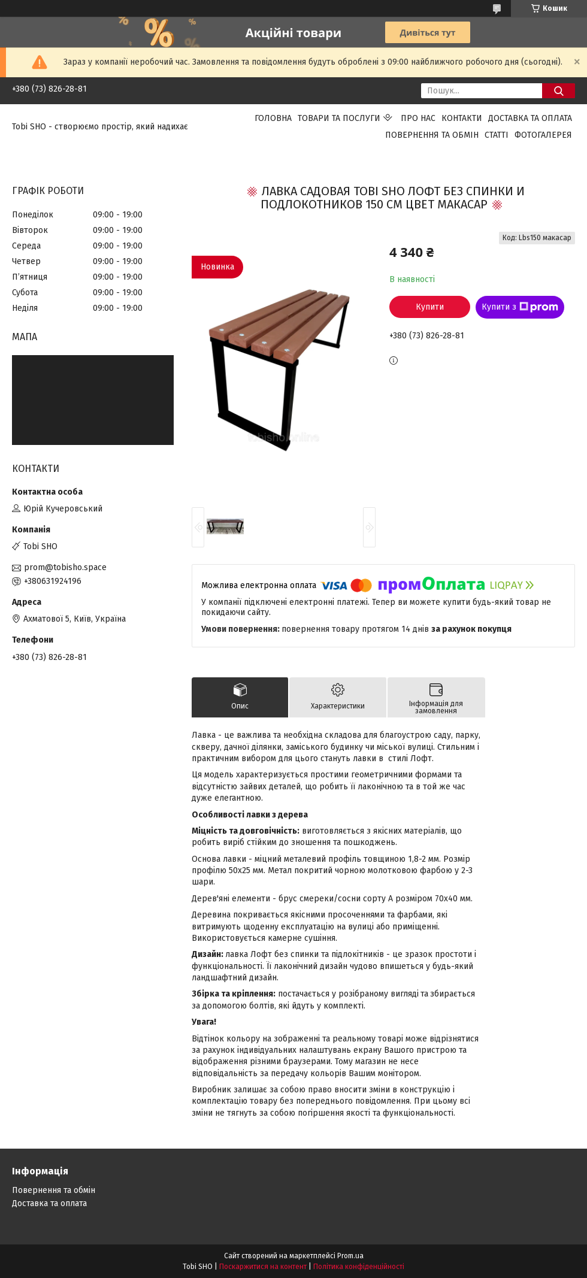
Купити (430, 307)
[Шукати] (558, 90)
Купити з (520, 307)
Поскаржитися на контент (263, 1266)
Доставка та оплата (530, 118)
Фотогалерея (543, 135)
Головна (273, 118)
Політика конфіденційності (358, 1266)
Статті (497, 135)
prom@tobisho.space (65, 567)
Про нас (418, 118)
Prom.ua (350, 1256)
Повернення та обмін (432, 135)
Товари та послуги (339, 118)
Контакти (461, 118)
